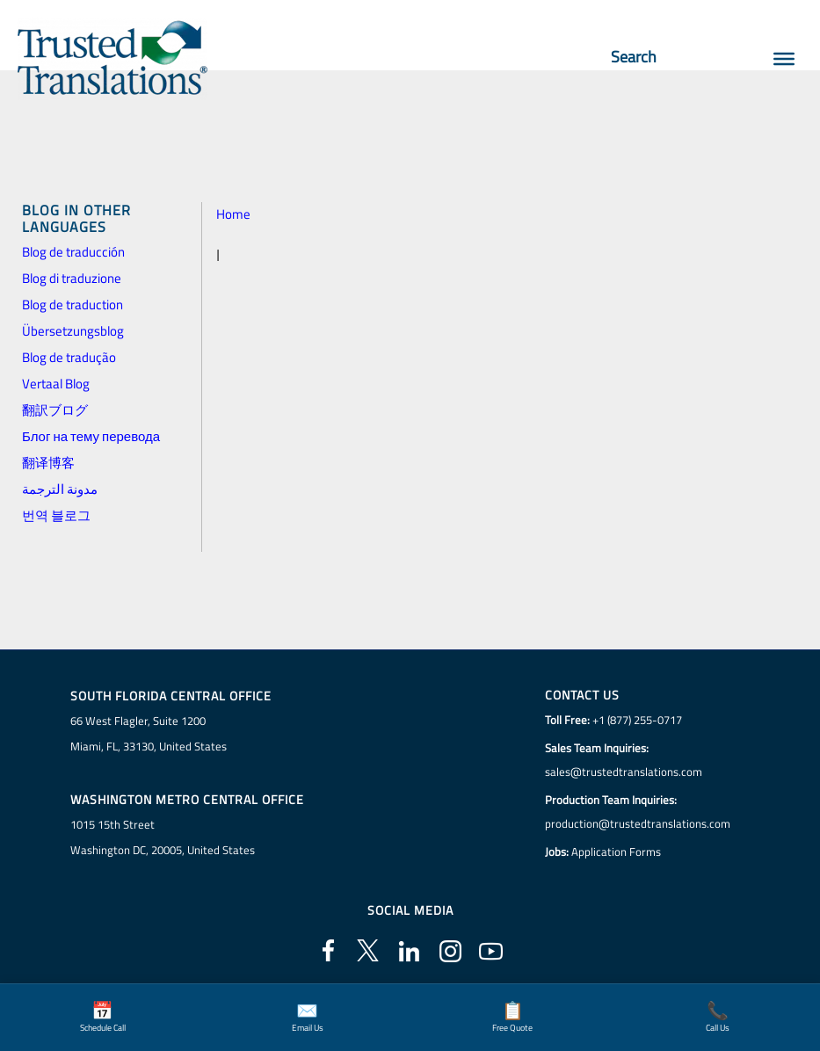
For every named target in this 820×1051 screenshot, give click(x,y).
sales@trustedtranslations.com (623, 771)
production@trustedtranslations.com (637, 823)
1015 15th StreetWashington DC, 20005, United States (162, 837)
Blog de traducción (73, 252)
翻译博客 (48, 463)
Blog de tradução (69, 357)
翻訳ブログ (55, 410)
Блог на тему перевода (91, 436)
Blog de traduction (72, 304)
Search (641, 57)
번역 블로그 (56, 515)
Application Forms (616, 851)
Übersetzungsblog (73, 331)
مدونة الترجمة (60, 489)
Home (233, 214)
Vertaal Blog (56, 383)
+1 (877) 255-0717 (637, 719)
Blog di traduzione (71, 278)
